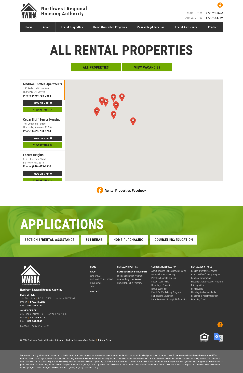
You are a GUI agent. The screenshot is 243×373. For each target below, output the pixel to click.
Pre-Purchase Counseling (163, 274)
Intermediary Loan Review (129, 279)
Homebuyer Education (161, 285)
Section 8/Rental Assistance (204, 270)
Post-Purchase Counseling (163, 278)
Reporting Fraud (198, 299)
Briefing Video (197, 285)
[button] (96, 112)
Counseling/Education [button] (174, 239)
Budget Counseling (160, 281)
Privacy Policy (104, 340)
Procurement (96, 282)
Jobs (92, 286)
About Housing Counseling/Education (168, 270)
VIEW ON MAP (43, 103)
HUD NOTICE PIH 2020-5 (101, 279)
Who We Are (96, 275)
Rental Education (159, 288)
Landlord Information (201, 278)
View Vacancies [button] (147, 67)
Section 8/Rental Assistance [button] (49, 239)
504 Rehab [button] (94, 239)
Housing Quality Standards (203, 292)
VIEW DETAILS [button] (42, 109)
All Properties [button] (96, 67)
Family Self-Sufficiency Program (166, 292)
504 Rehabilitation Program (130, 275)
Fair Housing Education (162, 295)
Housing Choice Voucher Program (207, 281)
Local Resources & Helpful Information (169, 299)
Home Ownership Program (129, 282)
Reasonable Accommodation (204, 295)
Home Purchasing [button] (128, 239)
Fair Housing (197, 288)
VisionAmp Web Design (84, 340)
